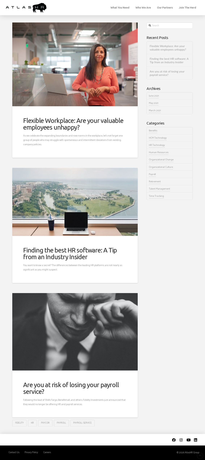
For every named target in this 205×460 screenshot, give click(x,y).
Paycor (45, 423)
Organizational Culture (161, 167)
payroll (61, 423)
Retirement (155, 182)
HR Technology (157, 145)
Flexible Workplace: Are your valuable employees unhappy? (73, 124)
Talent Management (159, 189)
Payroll (152, 174)
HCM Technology (158, 138)
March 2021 (155, 111)
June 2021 (154, 96)
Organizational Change (161, 160)
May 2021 (153, 103)
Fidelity (19, 423)
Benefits (153, 131)
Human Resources (158, 152)
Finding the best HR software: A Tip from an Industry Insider (70, 253)
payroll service (82, 423)
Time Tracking (156, 196)
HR (32, 423)
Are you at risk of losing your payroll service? (71, 388)
